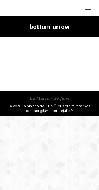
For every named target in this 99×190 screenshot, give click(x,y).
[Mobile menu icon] (88, 8)
